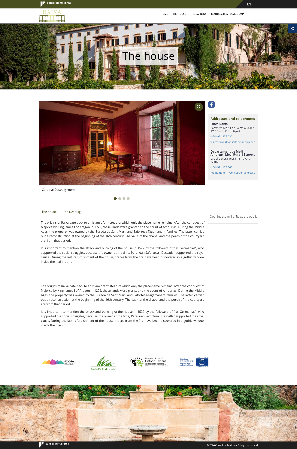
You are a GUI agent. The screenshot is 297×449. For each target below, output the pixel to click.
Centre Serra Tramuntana (227, 14)
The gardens (198, 14)
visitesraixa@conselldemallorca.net (233, 142)
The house (179, 14)
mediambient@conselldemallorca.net (233, 172)
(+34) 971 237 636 (221, 136)
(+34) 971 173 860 (221, 167)
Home (164, 14)
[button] (115, 198)
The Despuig (72, 212)
